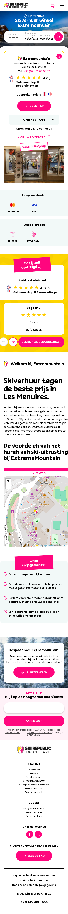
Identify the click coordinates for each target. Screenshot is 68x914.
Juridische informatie (34, 880)
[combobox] (15, 37)
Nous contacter (34, 812)
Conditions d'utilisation (39, 732)
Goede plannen (34, 777)
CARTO (65, 546)
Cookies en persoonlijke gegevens (34, 885)
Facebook (29, 834)
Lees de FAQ (34, 855)
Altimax (46, 893)
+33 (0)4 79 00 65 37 (37, 71)
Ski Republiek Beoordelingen (34, 784)
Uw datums (30, 33)
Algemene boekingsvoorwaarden (34, 875)
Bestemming (13, 34)
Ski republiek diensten (34, 780)
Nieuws (34, 773)
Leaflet (39, 546)
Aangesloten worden (34, 808)
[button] (13, 341)
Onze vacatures (34, 816)
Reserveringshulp (34, 792)
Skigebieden (34, 769)
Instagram (38, 834)
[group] (34, 164)
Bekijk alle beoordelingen (41, 341)
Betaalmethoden (34, 788)
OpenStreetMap (49, 546)
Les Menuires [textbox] (15, 37)
